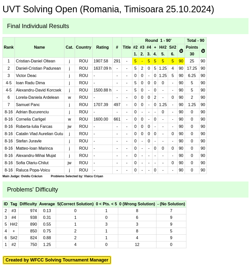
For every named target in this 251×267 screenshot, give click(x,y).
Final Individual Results (38, 26)
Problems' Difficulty (32, 189)
